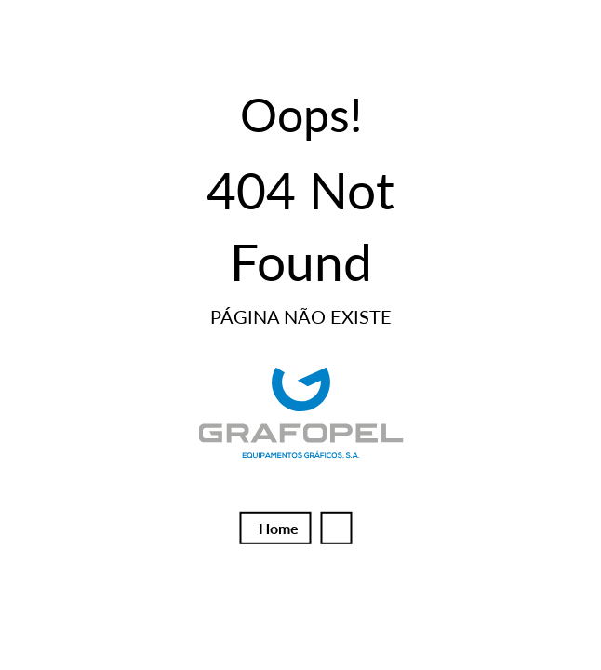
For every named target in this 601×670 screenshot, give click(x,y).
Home (279, 528)
